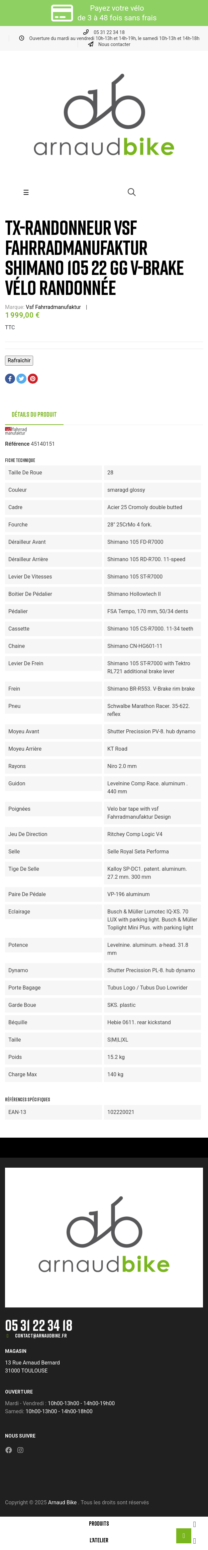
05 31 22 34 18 (39, 1325)
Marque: (14, 307)
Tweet (21, 379)
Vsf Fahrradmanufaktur (53, 307)
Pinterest (33, 379)
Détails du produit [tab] (34, 414)
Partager (10, 379)
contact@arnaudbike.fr (41, 1335)
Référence (17, 444)
